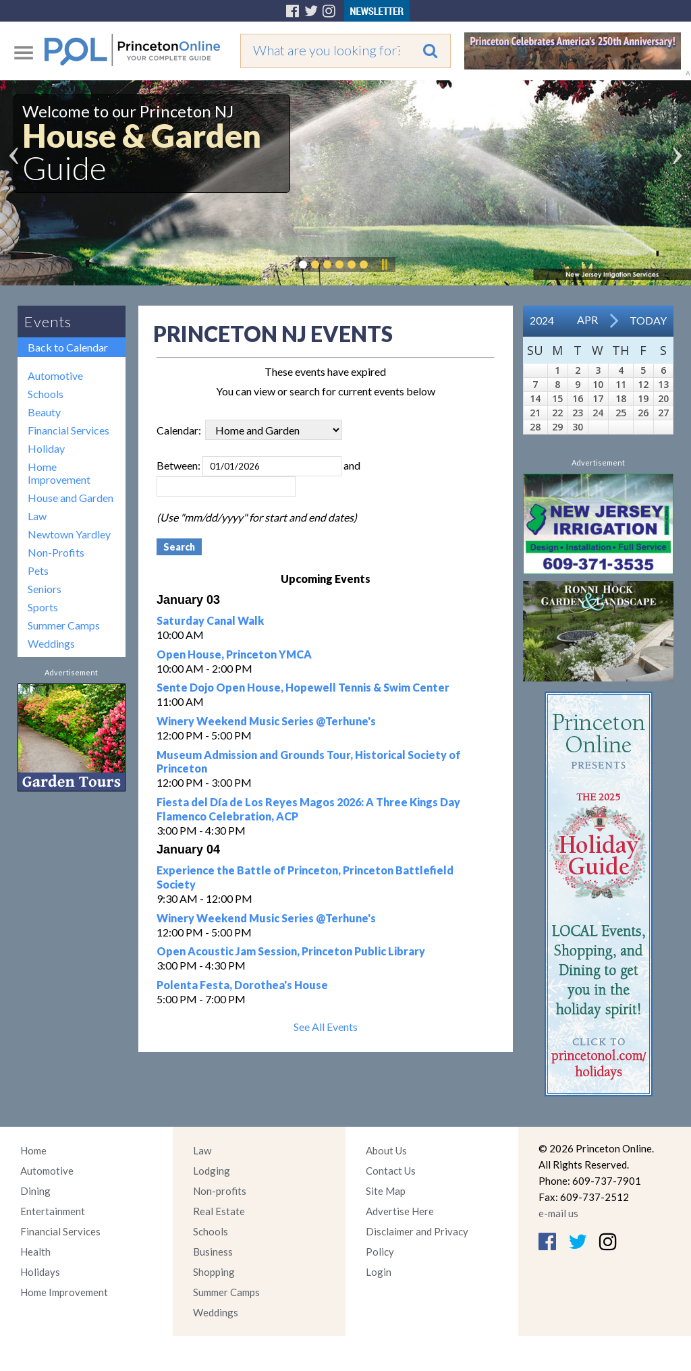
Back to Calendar (68, 347)
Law (37, 515)
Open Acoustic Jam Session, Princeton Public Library (291, 951)
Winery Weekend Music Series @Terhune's (266, 721)
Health (35, 1252)
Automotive (55, 375)
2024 (542, 320)
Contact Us (391, 1171)
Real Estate (219, 1211)
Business (213, 1252)
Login (378, 1272)
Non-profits (219, 1191)
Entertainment (52, 1211)
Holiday (46, 448)
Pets (38, 570)
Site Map (386, 1191)
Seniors (44, 588)
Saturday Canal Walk (210, 620)
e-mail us (558, 1213)
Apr (587, 319)
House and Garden (70, 497)
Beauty (44, 411)
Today (648, 320)
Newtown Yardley (69, 534)
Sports (43, 606)
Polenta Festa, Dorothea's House (242, 984)
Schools (45, 393)
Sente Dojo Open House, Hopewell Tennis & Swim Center (303, 687)
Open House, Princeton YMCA (234, 654)
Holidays (40, 1272)
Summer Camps (64, 625)
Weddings (51, 643)
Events (48, 321)
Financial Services (68, 430)
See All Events (326, 1026)
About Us (386, 1150)
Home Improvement (59, 473)
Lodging (211, 1171)
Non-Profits (56, 552)
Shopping (214, 1272)
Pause (384, 264)
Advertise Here (400, 1211)
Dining (35, 1191)
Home (33, 1150)
